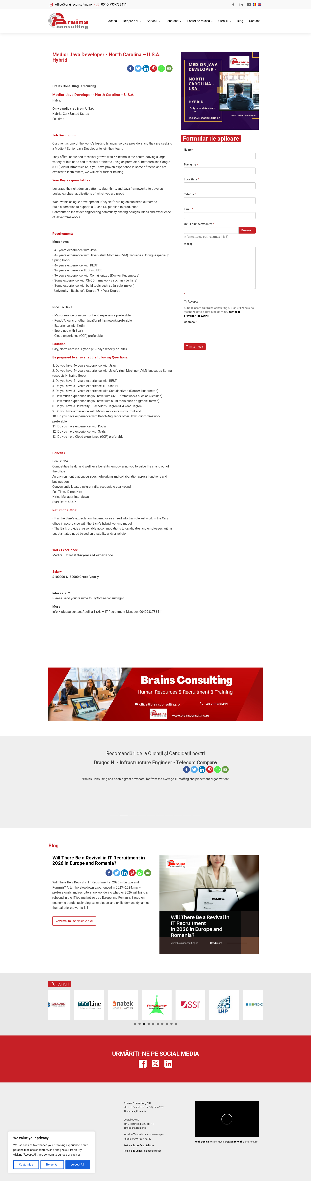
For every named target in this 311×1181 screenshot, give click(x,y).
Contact (254, 21)
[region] (51, 1152)
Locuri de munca (198, 21)
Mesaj (188, 243)
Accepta (191, 301)
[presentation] (214, 332)
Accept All (77, 1164)
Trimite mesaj (194, 346)
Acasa (112, 21)
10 (176, 1024)
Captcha (190, 322)
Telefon (190, 194)
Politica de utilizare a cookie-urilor (142, 1150)
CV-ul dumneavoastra (199, 224)
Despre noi (130, 21)
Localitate (191, 179)
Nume (189, 149)
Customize (26, 1164)
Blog (240, 21)
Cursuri (223, 21)
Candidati (172, 21)
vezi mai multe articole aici (74, 921)
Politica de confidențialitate (139, 1145)
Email (188, 209)
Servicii (152, 21)
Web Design (202, 1141)
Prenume (191, 164)
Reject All (52, 1164)
